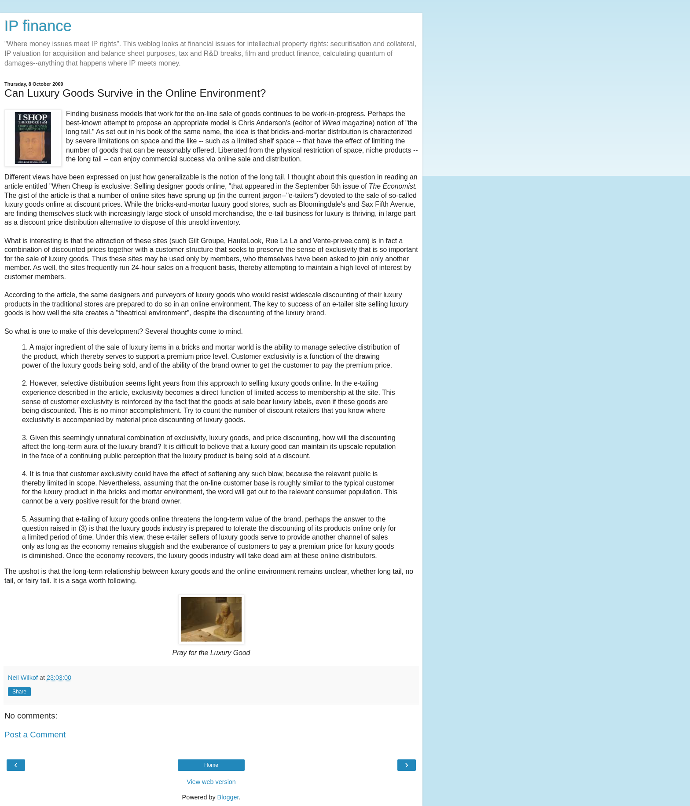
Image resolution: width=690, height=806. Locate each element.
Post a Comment (35, 734)
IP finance (38, 26)
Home (211, 765)
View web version (211, 781)
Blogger (228, 797)
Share (19, 692)
